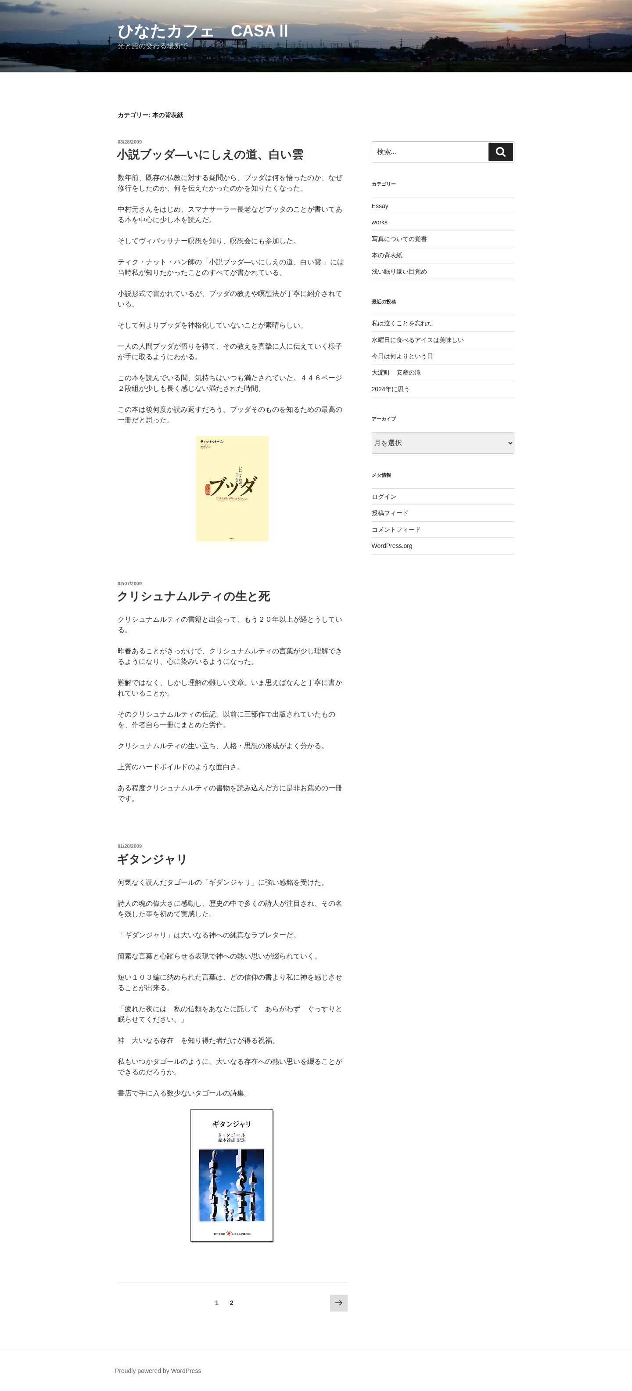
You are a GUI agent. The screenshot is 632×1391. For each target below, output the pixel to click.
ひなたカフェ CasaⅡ (204, 31)
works (380, 222)
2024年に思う (391, 389)
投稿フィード (390, 512)
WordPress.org (392, 545)
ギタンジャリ (158, 859)
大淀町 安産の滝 (396, 372)
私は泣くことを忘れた (402, 323)
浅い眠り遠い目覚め (399, 271)
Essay (380, 205)
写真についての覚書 (399, 238)
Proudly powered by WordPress (158, 1370)
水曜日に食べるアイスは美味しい (418, 339)
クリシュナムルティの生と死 (193, 596)
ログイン (384, 496)
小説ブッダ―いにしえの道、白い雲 (210, 154)
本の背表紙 (387, 255)
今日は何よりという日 (402, 356)
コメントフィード (396, 529)
